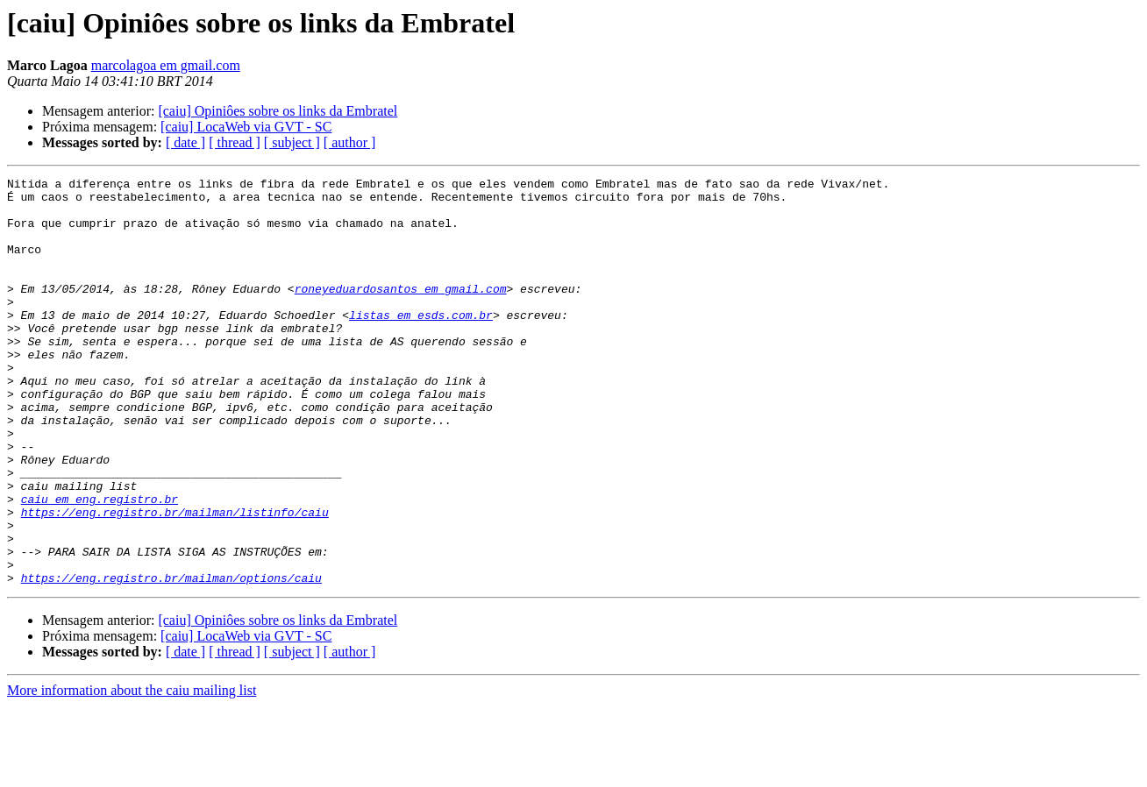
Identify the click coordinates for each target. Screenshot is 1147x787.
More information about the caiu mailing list (131, 771)
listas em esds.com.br (421, 343)
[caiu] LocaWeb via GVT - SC (245, 126)
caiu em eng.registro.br (99, 564)
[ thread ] (234, 142)
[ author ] (350, 142)
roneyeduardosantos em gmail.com (401, 312)
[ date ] (185, 142)
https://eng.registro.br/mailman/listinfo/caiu (175, 580)
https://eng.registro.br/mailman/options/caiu (171, 659)
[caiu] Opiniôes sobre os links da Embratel (277, 110)
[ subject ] (292, 142)
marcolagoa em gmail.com (165, 65)
